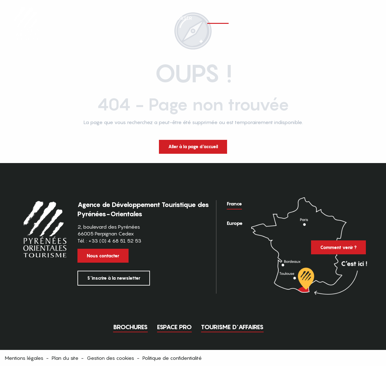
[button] (370, 18)
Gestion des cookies (110, 358)
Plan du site (65, 358)
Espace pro (174, 327)
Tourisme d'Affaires (232, 327)
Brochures (130, 327)
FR (357, 18)
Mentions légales (24, 358)
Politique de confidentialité (172, 358)
